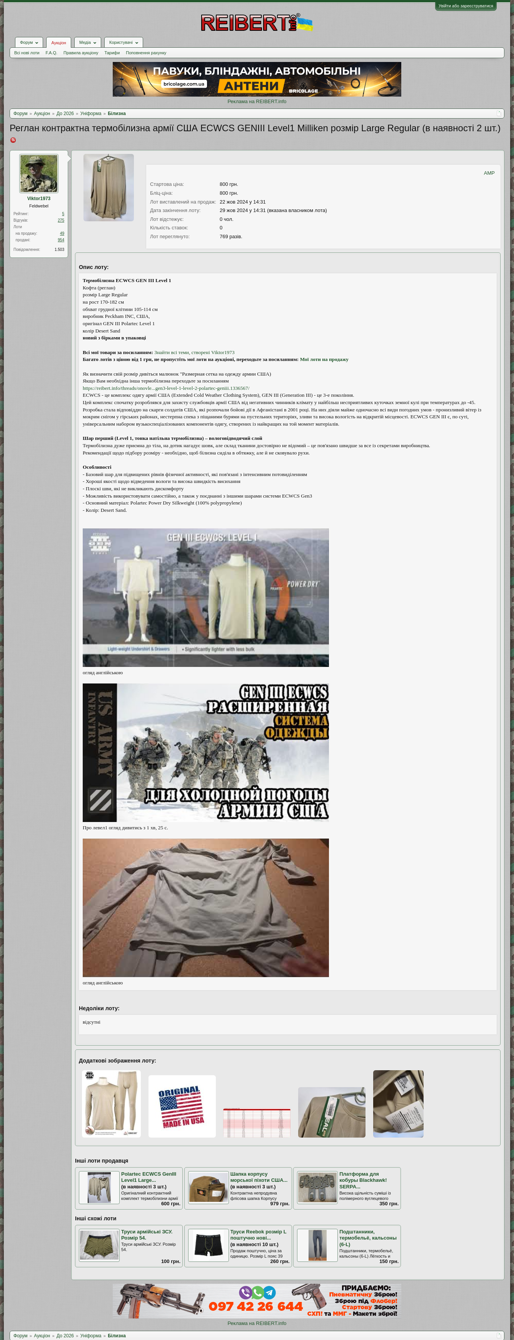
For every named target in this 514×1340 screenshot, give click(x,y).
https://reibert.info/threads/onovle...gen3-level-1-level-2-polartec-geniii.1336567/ (166, 388)
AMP (489, 173)
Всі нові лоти (26, 52)
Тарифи (112, 52)
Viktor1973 (39, 198)
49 (62, 233)
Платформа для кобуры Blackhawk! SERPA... (363, 1180)
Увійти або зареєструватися (466, 5)
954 (61, 240)
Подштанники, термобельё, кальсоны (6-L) (368, 1238)
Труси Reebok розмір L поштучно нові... (258, 1235)
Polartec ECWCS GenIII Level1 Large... (148, 1177)
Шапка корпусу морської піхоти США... (259, 1177)
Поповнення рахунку (146, 52)
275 (61, 220)
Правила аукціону (80, 52)
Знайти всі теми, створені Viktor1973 (194, 352)
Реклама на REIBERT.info (256, 101)
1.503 (59, 249)
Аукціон (58, 42)
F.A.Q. (51, 52)
